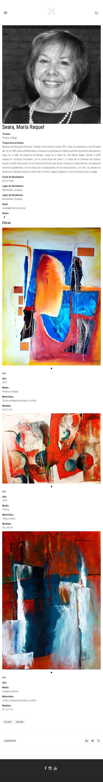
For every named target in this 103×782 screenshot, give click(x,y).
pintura (19, 722)
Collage (7, 722)
